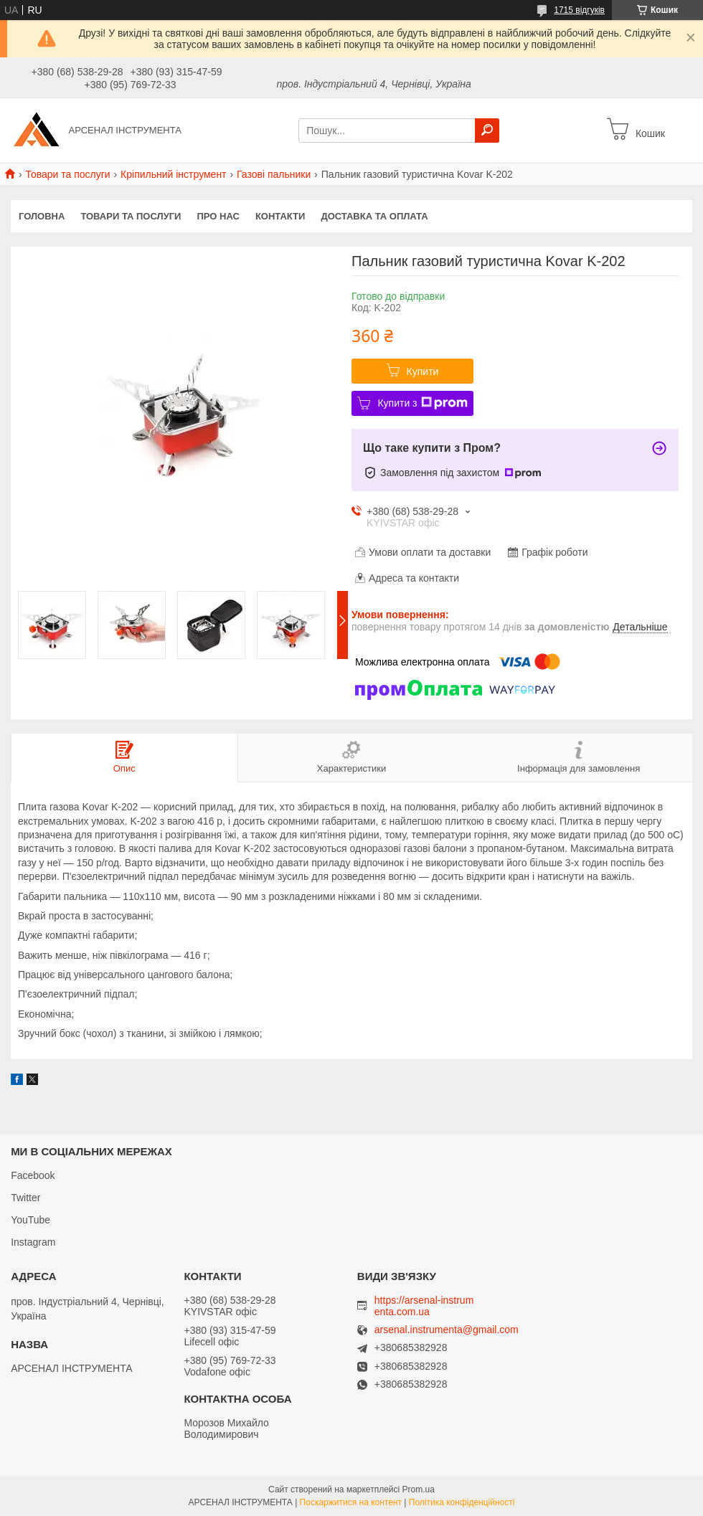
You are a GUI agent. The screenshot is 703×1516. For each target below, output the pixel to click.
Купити (423, 371)
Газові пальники (274, 174)
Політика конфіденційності (462, 1502)
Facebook (33, 1175)
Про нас (218, 216)
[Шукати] (487, 130)
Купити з (422, 403)
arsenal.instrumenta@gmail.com (446, 1330)
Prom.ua (418, 1489)
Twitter (25, 1197)
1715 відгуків (579, 10)
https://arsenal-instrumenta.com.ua (424, 1305)
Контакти (280, 216)
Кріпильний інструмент (173, 174)
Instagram (33, 1242)
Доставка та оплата (374, 216)
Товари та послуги (67, 174)
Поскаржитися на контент (351, 1502)
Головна (42, 216)
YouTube (30, 1220)
